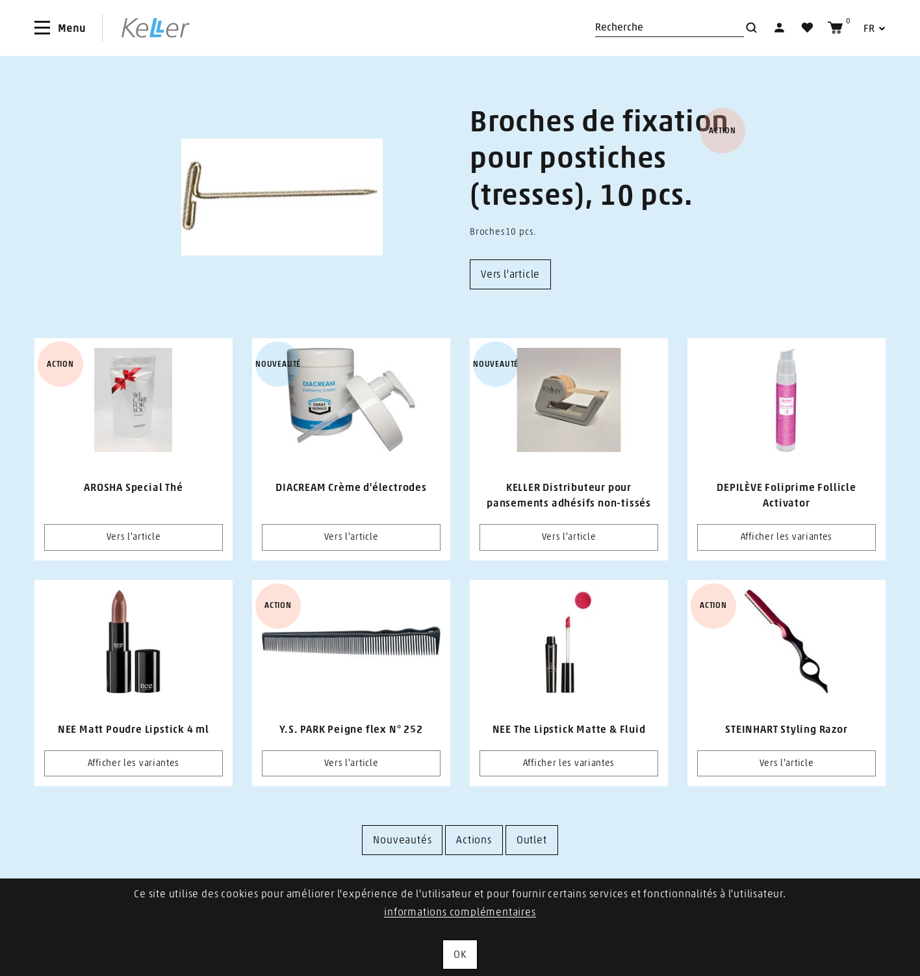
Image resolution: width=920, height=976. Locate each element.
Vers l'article (134, 537)
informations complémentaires (459, 912)
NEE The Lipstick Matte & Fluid (569, 729)
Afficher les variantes (786, 537)
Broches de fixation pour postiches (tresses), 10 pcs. (599, 159)
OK (460, 954)
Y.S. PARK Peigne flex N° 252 (350, 729)
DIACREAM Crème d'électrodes (351, 487)
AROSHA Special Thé (133, 487)
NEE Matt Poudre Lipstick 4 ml (133, 729)
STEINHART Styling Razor (786, 729)
